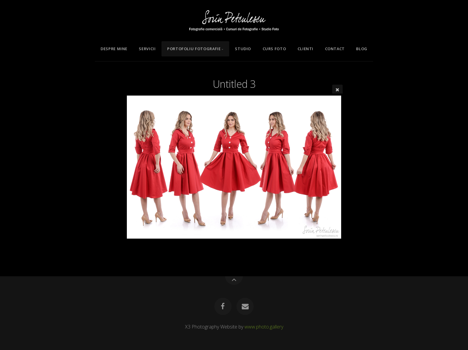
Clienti (305, 48)
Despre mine (114, 48)
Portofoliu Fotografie (194, 48)
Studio (243, 48)
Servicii (147, 48)
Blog (361, 48)
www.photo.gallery (263, 326)
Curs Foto (274, 48)
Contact (335, 48)
